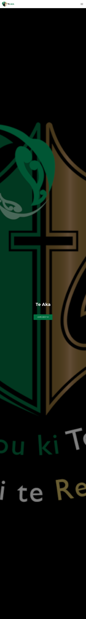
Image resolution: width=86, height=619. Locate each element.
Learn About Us (43, 317)
